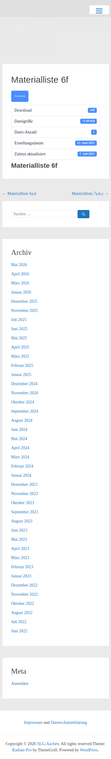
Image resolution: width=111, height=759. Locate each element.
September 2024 (24, 411)
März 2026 (20, 283)
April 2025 (20, 347)
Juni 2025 (19, 329)
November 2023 (24, 493)
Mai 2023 (19, 539)
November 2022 (24, 594)
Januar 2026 (21, 292)
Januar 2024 (21, 475)
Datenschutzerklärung (69, 722)
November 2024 (24, 393)
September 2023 (24, 512)
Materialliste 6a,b (19, 193)
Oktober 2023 (22, 503)
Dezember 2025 (24, 301)
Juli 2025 (19, 319)
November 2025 (24, 310)
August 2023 (22, 521)
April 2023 (20, 548)
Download (20, 96)
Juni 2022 (19, 631)
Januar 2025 (21, 374)
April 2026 (20, 274)
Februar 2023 (22, 567)
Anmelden (19, 683)
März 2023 (20, 558)
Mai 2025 (19, 338)
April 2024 (20, 448)
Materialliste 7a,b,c (90, 193)
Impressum (33, 722)
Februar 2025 (22, 365)
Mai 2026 (19, 265)
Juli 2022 (19, 622)
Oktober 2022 (22, 603)
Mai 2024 (19, 438)
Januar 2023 (21, 576)
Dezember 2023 (24, 484)
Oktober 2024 (22, 402)
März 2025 (20, 356)
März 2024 (20, 457)
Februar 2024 (22, 466)
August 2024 (22, 420)
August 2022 (22, 612)
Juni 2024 (19, 429)
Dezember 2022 (24, 585)
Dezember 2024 (24, 384)
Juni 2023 (19, 530)
